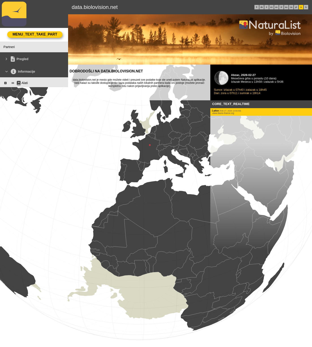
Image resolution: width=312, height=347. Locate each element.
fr (256, 7)
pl (296, 7)
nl (281, 7)
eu (286, 7)
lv (306, 7)
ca (291, 7)
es (276, 7)
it (266, 7)
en (271, 7)
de (261, 7)
